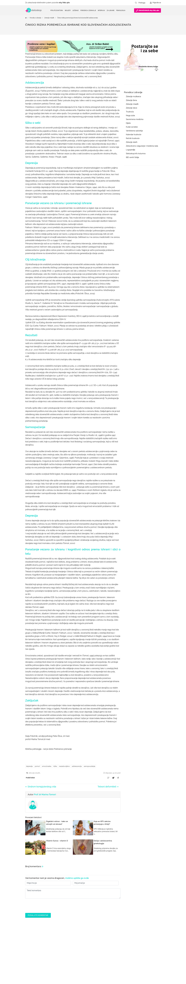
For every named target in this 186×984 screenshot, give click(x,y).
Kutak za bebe (132, 127)
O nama (137, 941)
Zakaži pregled (78, 949)
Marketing (138, 953)
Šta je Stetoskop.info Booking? (115, 941)
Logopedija (130, 150)
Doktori (75, 941)
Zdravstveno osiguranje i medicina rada (142, 146)
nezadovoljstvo (64, 766)
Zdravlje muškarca (133, 96)
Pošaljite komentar (38, 915)
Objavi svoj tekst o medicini (114, 953)
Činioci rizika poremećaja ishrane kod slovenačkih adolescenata (77, 18)
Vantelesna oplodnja (134, 131)
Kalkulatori (76, 968)
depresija (29, 766)
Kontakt (137, 960)
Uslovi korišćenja (140, 968)
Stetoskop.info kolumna (135, 154)
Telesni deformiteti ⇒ (108, 786)
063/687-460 (64, 3)
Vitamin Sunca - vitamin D (57, 841)
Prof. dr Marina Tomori (45, 794)
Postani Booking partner (113, 945)
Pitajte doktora (56, 10)
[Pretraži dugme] (136, 3)
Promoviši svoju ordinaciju (113, 956)
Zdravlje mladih (49, 18)
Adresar (137, 956)
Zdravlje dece (131, 108)
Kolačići (137, 949)
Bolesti (75, 956)
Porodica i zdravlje (35, 18)
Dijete (128, 123)
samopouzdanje (89, 766)
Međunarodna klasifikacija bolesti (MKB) (85, 962)
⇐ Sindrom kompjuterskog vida (40, 786)
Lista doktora (108, 968)
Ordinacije (76, 945)
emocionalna (46, 766)
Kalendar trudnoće (133, 134)
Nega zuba (130, 115)
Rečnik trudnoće (132, 138)
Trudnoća (130, 112)
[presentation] (43, 905)
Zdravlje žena (131, 100)
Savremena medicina (134, 119)
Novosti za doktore (110, 960)
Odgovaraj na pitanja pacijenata (115, 949)
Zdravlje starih (131, 142)
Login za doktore (110, 964)
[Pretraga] (143, 3)
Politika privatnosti (141, 945)
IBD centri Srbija (132, 157)
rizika (55, 766)
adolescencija (77, 766)
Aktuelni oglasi (140, 964)
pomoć (37, 766)
